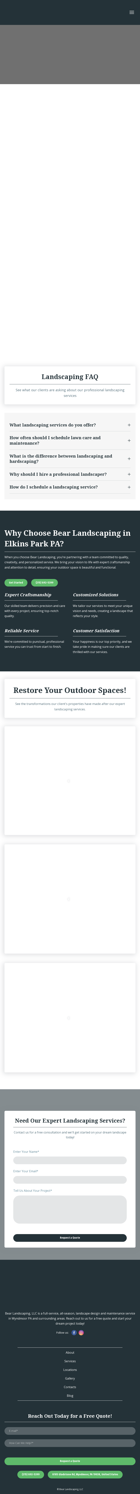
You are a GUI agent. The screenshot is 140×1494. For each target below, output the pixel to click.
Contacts (70, 1387)
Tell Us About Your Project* (32, 1191)
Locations (70, 1370)
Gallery (70, 1378)
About (70, 1352)
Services (70, 1361)
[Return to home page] (16, 12)
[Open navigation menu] (132, 12)
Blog (70, 1396)
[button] (70, 425)
